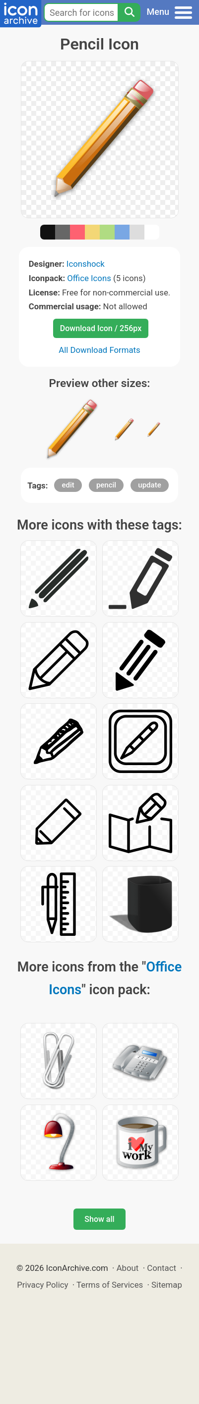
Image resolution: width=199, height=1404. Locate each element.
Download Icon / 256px (100, 328)
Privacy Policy (42, 1285)
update (149, 485)
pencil (106, 485)
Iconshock (85, 264)
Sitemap (166, 1285)
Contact (161, 1268)
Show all (99, 1219)
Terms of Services (109, 1285)
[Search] (129, 12)
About (128, 1268)
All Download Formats (99, 350)
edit (68, 485)
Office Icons (89, 278)
